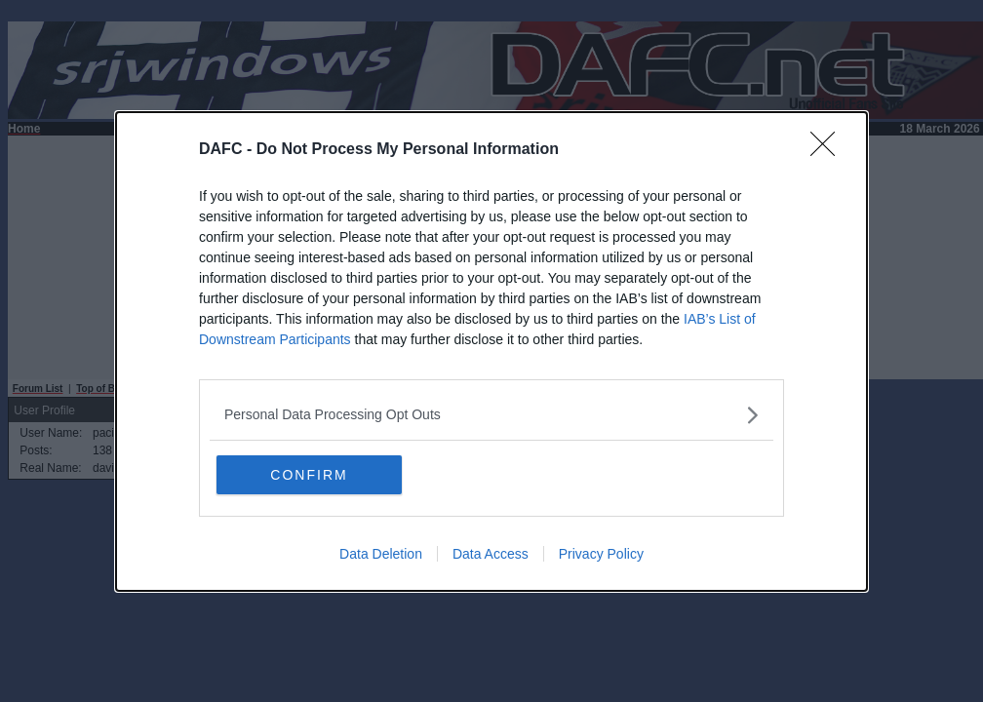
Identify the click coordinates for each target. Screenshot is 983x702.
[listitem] (491, 415)
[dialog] (491, 351)
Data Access (490, 553)
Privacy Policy (601, 553)
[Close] (828, 150)
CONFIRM (308, 474)
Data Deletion (380, 553)
